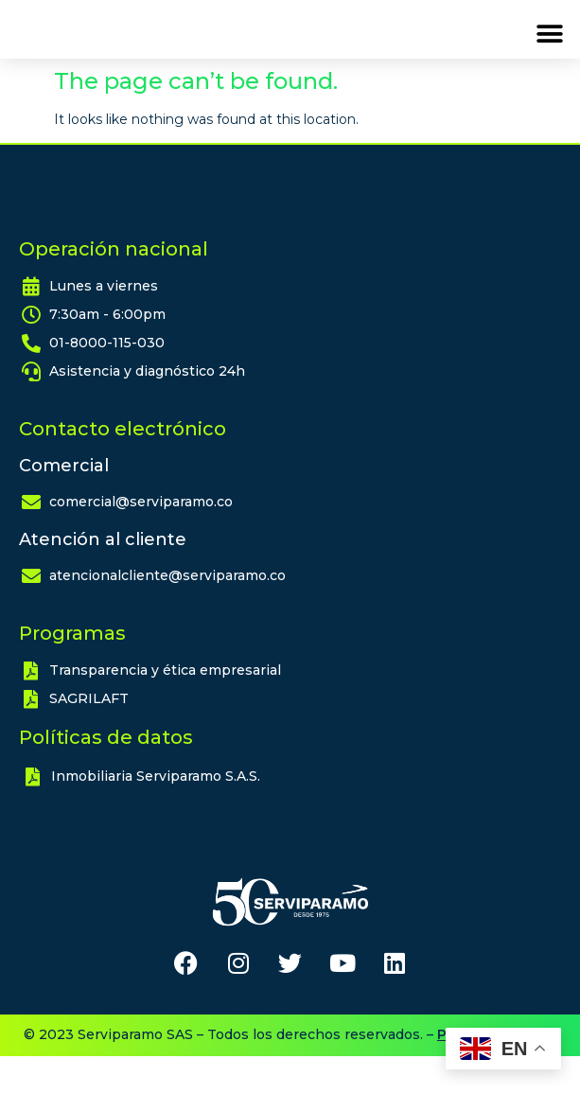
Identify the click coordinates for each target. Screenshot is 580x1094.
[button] (549, 52)
